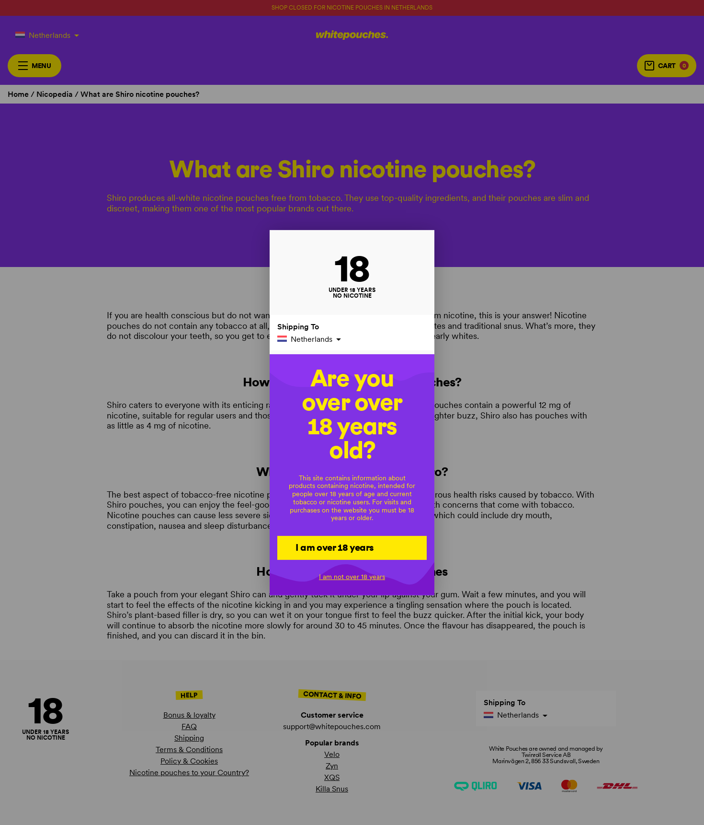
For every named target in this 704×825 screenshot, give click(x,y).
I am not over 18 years (352, 576)
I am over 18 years (334, 547)
